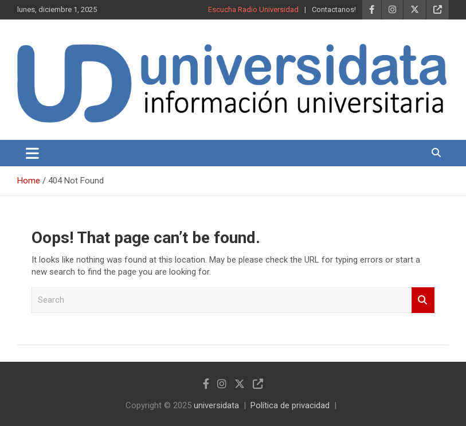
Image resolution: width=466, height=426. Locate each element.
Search (423, 300)
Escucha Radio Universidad (253, 9)
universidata (216, 405)
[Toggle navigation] (32, 153)
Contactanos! (334, 9)
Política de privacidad (290, 405)
